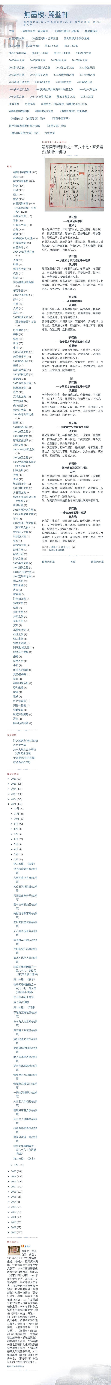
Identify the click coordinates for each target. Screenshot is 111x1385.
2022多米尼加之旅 (19, 89)
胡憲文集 (18, 445)
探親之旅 (18, 621)
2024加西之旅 (16, 96)
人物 (15, 260)
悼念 (15, 277)
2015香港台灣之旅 (64, 74)
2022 (14, 799)
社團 (15, 474)
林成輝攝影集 (20, 181)
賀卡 (15, 518)
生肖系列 (14, 104)
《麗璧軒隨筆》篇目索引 (34, 31)
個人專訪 (18, 581)
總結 (15, 365)
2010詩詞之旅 (16, 67)
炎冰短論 (18, 405)
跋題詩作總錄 (20, 714)
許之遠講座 (19, 701)
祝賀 (15, 273)
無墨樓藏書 (19, 674)
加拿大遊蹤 (87, 96)
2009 (14, 1227)
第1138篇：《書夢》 (25, 863)
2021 (14, 804)
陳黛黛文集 (19, 387)
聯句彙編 (18, 687)
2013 (14, 1207)
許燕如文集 (19, 598)
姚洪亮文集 (19, 268)
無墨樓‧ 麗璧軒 (46, 14)
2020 (14, 1171)
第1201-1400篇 (62, 53)
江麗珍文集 (19, 225)
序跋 (15, 589)
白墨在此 (18, 247)
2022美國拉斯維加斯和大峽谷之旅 (54, 89)
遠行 (15, 540)
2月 (16, 859)
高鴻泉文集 (19, 396)
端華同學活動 (20, 683)
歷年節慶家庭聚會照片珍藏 (24, 125)
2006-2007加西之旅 (23, 449)
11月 (17, 813)
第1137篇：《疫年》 (25, 979)
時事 (15, 264)
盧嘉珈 (17, 378)
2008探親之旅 (37, 60)
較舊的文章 (97, 561)
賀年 (15, 625)
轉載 (15, 334)
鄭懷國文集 (19, 483)
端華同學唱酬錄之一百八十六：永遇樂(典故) (25, 1150)
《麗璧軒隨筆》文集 (24, 321)
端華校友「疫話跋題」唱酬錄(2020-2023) (64, 104)
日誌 (15, 190)
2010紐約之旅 (58, 60)
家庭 (15, 234)
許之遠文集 (19, 745)
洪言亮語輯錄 (20, 669)
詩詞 (15, 185)
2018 (14, 1181)
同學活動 (18, 470)
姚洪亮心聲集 (20, 652)
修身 (15, 338)
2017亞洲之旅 (87, 74)
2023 (14, 794)
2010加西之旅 (79, 60)
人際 (15, 308)
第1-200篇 (14, 45)
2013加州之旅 (16, 74)
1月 (16, 1165)
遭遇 (15, 479)
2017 (14, 1186)
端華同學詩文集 (44, 111)
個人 (15, 194)
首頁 (11, 31)
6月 (16, 839)
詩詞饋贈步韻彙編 (23, 282)
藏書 (15, 692)
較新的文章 (48, 561)
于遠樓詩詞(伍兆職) (24, 757)
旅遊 (15, 199)
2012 (14, 1212)
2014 (14, 1201)
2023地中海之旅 (88, 89)
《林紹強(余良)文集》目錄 (24, 133)
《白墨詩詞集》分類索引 (44, 38)
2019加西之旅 (63, 82)
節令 (15, 299)
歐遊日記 (18, 554)
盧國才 (27, 1246)
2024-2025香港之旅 (40, 96)
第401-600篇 (51, 45)
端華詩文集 (19, 410)
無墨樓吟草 (91, 31)
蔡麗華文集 (19, 216)
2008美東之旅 (16, 60)
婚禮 (15, 656)
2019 (14, 1176)
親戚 (15, 696)
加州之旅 (18, 612)
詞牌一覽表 (19, 705)
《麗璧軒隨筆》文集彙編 (73, 111)
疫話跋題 (18, 505)
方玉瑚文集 (19, 492)
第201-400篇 (32, 45)
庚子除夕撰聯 (21, 1002)
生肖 (15, 347)
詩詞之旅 (18, 558)
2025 (14, 783)
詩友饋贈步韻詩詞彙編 (76, 38)
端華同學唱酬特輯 (19, 111)
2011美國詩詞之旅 (40, 67)
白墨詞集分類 (16, 38)
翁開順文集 (19, 536)
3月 (16, 854)
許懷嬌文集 (19, 242)
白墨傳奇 (30, 104)
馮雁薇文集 (19, 629)
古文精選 (50, 133)
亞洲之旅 (18, 634)
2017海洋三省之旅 (19, 82)
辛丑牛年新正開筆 (24, 997)
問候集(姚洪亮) (21, 647)
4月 (16, 849)
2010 (14, 1222)
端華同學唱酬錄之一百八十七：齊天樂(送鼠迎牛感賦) (25, 988)
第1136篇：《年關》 (25, 1007)
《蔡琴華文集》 (22, 527)
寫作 (15, 312)
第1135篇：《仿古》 (25, 1158)
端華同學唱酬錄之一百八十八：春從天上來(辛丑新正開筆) (26, 970)
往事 (15, 303)
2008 (14, 1232)
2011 (14, 1217)
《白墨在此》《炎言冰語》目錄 (27, 118)
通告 (15, 718)
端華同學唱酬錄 (56, 550)
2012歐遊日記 (87, 67)
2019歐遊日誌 (84, 82)
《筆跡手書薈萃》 (61, 118)
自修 (15, 229)
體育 (15, 422)
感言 (15, 176)
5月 (16, 844)
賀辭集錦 (18, 709)
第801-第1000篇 (18, 53)
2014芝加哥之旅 (39, 74)
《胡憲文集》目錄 (55, 125)
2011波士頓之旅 (65, 67)
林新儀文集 (19, 370)
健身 (15, 607)
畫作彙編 (18, 585)
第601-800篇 (71, 45)
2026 (14, 778)
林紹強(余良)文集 (23, 238)
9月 (16, 823)
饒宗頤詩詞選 (20, 723)
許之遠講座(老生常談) (25, 740)
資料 (15, 220)
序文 (15, 392)
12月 (17, 808)
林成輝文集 (19, 545)
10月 (17, 818)
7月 (16, 834)
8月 (16, 828)
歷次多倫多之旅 (66, 96)
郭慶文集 (18, 603)
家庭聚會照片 (20, 440)
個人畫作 (18, 638)
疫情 (15, 343)
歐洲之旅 (18, 549)
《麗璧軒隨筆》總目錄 (66, 31)
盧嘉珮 (17, 594)
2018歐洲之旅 (42, 82)
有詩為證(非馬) (21, 762)
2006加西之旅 (83, 53)
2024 (14, 788)
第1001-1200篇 (40, 53)
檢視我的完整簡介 (15, 1366)
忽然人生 (18, 661)
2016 (14, 1191)
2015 (14, 1196)
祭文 (15, 678)
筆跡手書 (18, 290)
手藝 (15, 665)
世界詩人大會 (20, 532)
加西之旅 (18, 616)
